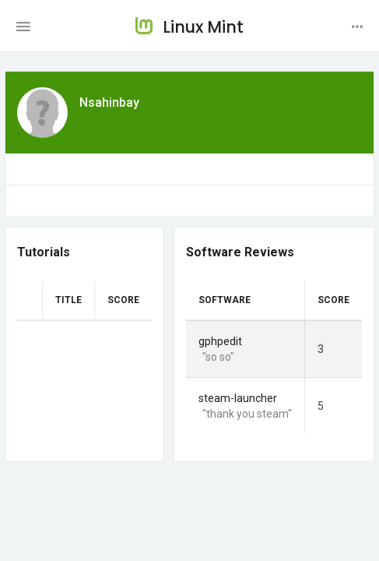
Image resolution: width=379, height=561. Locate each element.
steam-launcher (237, 398)
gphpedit (220, 341)
